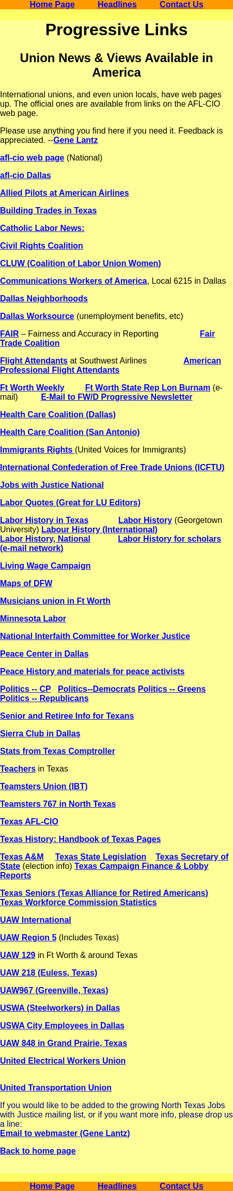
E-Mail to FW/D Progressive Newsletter (116, 397)
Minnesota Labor (33, 618)
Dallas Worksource (37, 316)
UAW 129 (17, 955)
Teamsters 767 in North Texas (58, 804)
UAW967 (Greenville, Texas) (54, 990)
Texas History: (29, 839)
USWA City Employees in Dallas (62, 1025)
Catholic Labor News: (42, 228)
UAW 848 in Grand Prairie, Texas (63, 1043)
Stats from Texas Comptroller (57, 751)
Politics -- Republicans (44, 698)
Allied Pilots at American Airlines (64, 192)
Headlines (117, 4)
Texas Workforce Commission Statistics (78, 902)
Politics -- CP (25, 689)
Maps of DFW (26, 583)
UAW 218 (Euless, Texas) (48, 972)
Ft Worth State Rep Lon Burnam (147, 387)
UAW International (35, 920)
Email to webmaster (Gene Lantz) (65, 1133)
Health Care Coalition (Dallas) (58, 414)
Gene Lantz (75, 140)
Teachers (18, 768)
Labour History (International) (99, 529)
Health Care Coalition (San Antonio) (70, 432)
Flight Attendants (34, 360)
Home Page (51, 4)
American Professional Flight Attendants (110, 365)
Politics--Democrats (96, 689)
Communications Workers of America (73, 281)
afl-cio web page (32, 157)
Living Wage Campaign (45, 565)
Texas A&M (21, 856)
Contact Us (181, 4)
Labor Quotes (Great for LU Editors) (70, 502)
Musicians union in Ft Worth (55, 601)
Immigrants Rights (37, 449)
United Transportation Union (56, 1087)
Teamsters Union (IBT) (44, 786)
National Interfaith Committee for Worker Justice (95, 636)
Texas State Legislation (101, 856)
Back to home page (38, 1150)
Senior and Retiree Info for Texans (67, 715)
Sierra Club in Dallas (40, 733)
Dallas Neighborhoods (44, 298)
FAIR (9, 333)
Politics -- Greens (172, 689)
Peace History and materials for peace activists (92, 671)
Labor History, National (45, 538)
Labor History (145, 520)
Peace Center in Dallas (44, 653)
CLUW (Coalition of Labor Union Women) (80, 263)
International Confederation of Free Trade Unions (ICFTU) (112, 467)
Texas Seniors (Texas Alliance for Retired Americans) (104, 893)
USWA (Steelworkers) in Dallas (60, 1008)
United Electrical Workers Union (63, 1060)
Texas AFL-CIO (29, 821)
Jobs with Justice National (52, 485)
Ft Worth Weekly (32, 387)
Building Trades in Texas (48, 210)
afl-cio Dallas (25, 175)
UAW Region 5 (28, 937)
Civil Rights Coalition (41, 245)
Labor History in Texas (44, 520)
